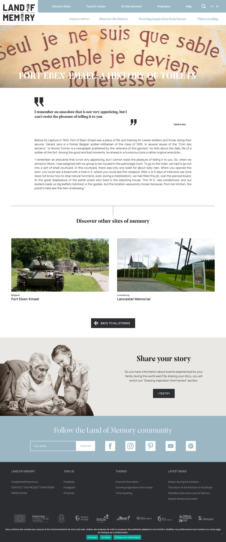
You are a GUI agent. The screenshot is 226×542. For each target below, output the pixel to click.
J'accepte (92, 537)
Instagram (69, 487)
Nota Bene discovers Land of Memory (189, 493)
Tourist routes (96, 6)
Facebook (69, 482)
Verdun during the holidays (183, 482)
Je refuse (105, 537)
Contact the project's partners (32, 487)
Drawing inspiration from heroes (162, 19)
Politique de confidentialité (127, 537)
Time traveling (207, 19)
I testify (164, 393)
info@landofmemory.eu (24, 482)
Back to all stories (115, 323)
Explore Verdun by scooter (183, 498)
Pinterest (69, 493)
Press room (19, 493)
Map (189, 6)
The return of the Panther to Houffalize (190, 487)
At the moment (131, 6)
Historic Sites (61, 6)
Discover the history (113, 19)
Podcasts (163, 6)
